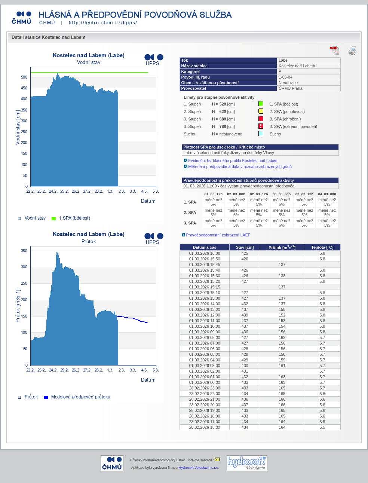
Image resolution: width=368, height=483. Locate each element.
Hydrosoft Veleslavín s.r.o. (199, 468)
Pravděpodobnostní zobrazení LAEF (218, 235)
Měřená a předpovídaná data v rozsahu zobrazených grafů (240, 166)
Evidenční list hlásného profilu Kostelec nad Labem (233, 160)
